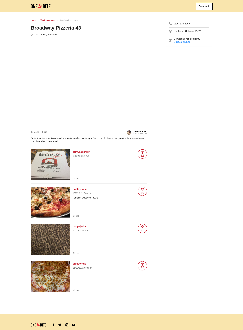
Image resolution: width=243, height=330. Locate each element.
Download (204, 6)
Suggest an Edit (182, 42)
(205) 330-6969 (182, 23)
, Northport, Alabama (45, 34)
